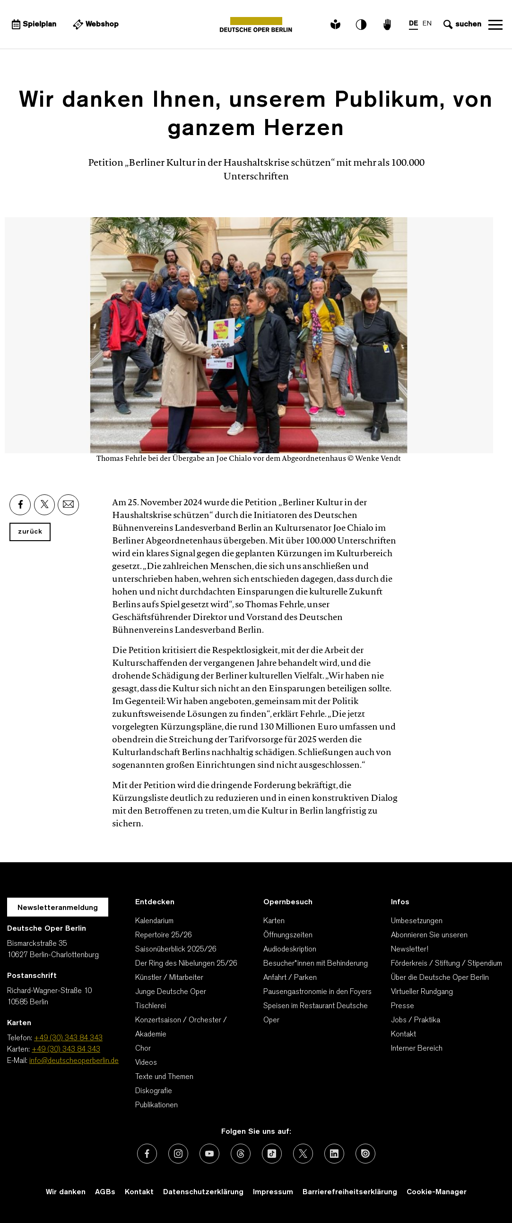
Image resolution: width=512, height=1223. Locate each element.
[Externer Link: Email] (68, 504)
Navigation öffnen (495, 24)
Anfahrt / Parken (290, 978)
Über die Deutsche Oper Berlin (440, 978)
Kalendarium (154, 921)
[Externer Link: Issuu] (365, 1153)
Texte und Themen (164, 1077)
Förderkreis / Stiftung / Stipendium (446, 964)
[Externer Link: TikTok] (271, 1153)
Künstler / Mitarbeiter (169, 978)
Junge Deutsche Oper (170, 992)
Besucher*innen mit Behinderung (315, 964)
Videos (146, 1063)
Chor (143, 1049)
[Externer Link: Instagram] (178, 1153)
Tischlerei (150, 1006)
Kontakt (403, 1034)
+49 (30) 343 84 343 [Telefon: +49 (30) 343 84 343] (68, 1038)
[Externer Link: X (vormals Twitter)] (303, 1153)
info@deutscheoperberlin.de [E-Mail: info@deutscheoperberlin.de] (74, 1061)
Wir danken (66, 1192)
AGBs (105, 1192)
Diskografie (153, 1091)
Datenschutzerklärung (203, 1192)
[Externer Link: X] (44, 504)
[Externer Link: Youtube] (209, 1153)
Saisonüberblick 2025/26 (176, 949)
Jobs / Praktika (415, 1020)
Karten (274, 921)
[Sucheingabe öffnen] (461, 24)
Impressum (273, 1192)
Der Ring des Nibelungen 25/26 (186, 964)
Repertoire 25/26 (163, 935)
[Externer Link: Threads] (240, 1153)
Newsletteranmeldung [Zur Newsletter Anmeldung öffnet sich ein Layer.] (57, 908)
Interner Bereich (417, 1049)
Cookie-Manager (437, 1192)
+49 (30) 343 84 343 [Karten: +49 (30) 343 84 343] (66, 1049)
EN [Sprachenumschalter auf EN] (427, 23)
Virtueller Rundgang (422, 992)
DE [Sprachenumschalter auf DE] (413, 23)
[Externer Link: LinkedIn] (334, 1153)
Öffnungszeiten (287, 935)
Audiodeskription (289, 949)
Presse (402, 1006)
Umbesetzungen (417, 921)
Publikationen (156, 1105)
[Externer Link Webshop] (94, 24)
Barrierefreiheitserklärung (350, 1192)
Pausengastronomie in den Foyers (317, 992)
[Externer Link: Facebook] (20, 504)
